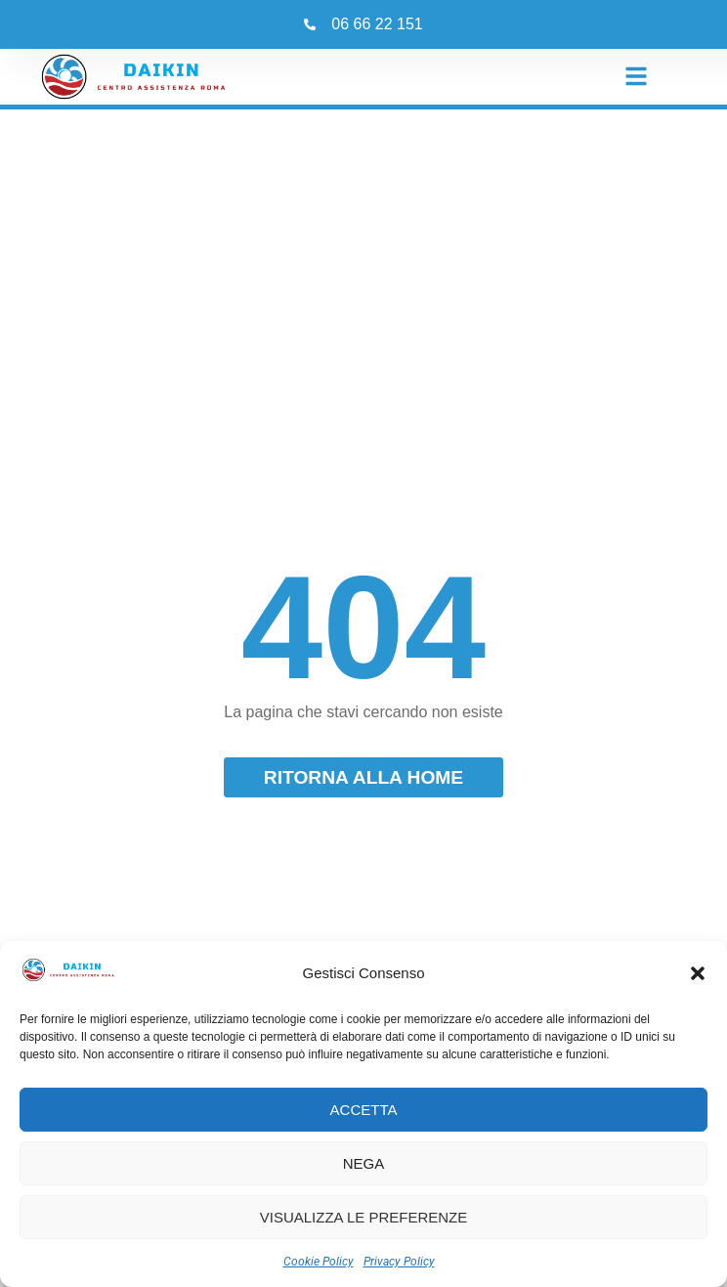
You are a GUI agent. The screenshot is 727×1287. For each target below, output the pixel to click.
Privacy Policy (399, 1261)
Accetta (364, 1109)
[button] (697, 973)
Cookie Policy (318, 1261)
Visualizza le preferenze (364, 1217)
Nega (364, 1163)
